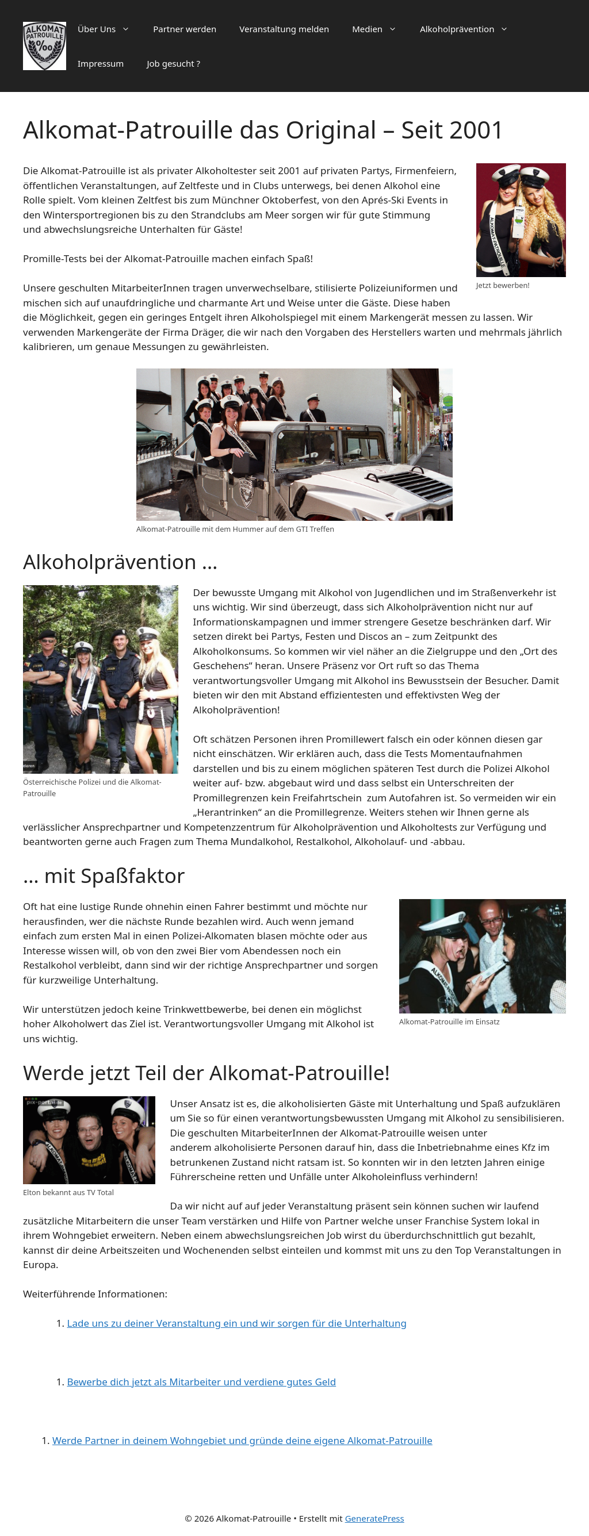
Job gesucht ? (173, 63)
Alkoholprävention (470, 28)
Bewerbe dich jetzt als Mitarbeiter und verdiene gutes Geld (201, 1381)
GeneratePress (374, 1518)
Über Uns (109, 28)
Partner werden (184, 28)
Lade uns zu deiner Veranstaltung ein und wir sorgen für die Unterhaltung (237, 1323)
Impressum (101, 63)
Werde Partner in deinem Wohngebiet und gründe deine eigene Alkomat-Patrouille (242, 1440)
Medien (380, 28)
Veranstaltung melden (284, 28)
